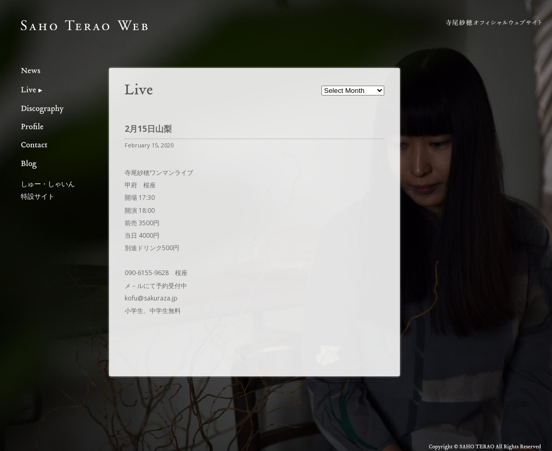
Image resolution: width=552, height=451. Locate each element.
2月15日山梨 (148, 128)
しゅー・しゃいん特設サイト (48, 189)
